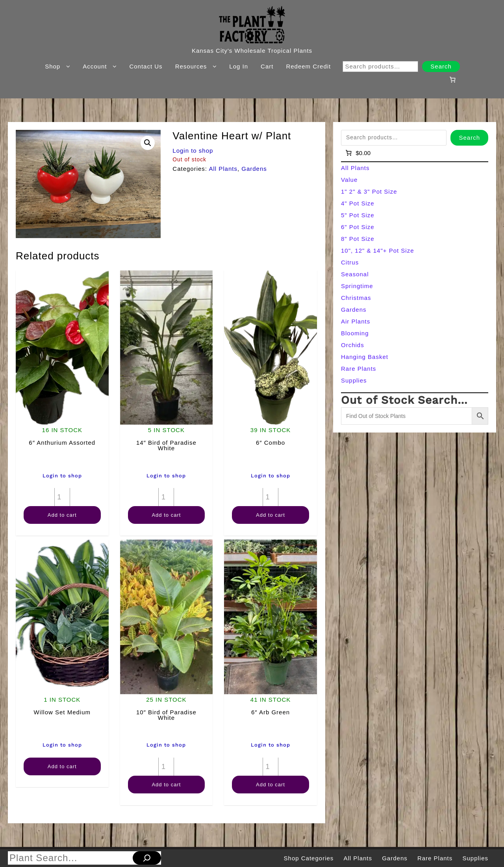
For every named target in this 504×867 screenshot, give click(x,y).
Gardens (254, 168)
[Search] (147, 858)
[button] (148, 143)
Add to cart (62, 515)
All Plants (223, 168)
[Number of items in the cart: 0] (452, 79)
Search (441, 66)
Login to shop (192, 150)
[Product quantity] (62, 497)
